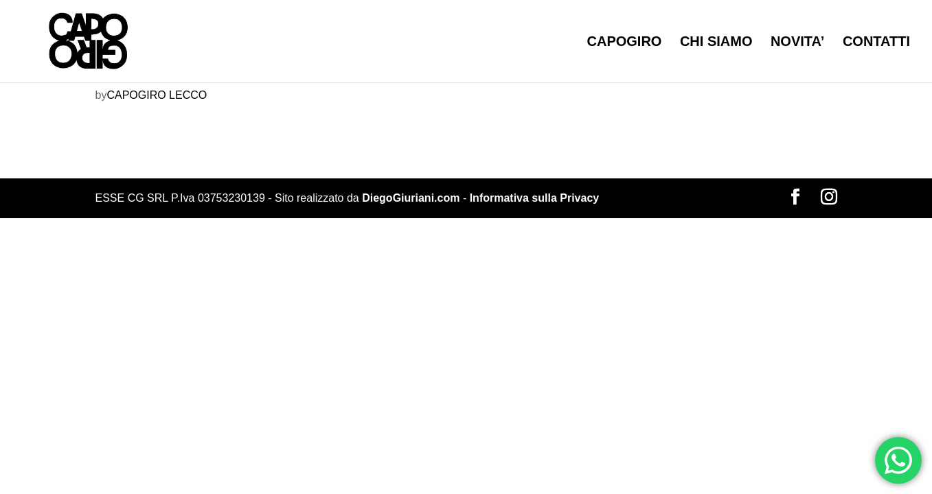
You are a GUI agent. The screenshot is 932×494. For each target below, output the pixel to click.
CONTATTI (876, 42)
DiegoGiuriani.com (410, 198)
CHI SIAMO (716, 42)
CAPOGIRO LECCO (156, 95)
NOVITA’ (798, 42)
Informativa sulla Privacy (535, 198)
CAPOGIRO (624, 42)
